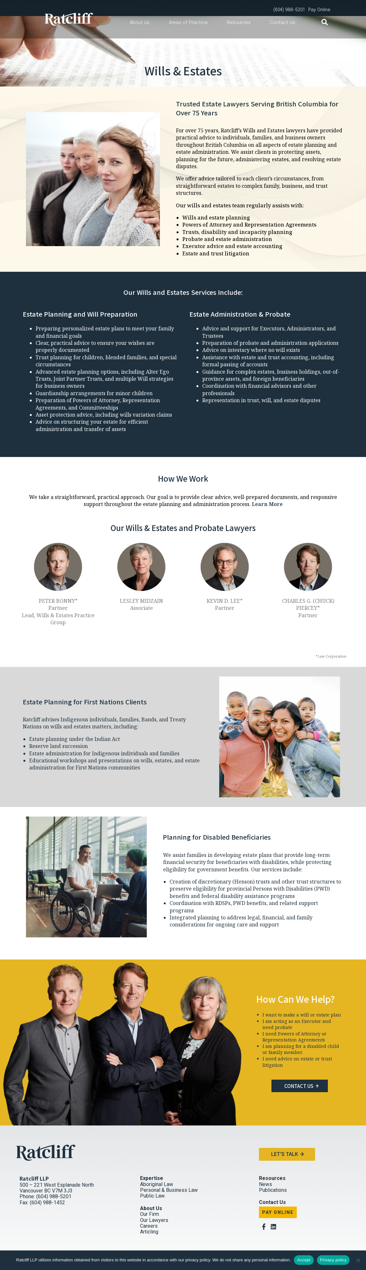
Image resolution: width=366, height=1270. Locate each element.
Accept (303, 1260)
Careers (149, 1210)
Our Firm (149, 1198)
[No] (358, 1260)
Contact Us (282, 23)
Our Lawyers (154, 1204)
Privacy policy (333, 1260)
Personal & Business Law (169, 1174)
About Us (140, 23)
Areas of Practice (188, 23)
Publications (273, 1174)
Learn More (267, 488)
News (265, 1168)
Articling (149, 1216)
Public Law (152, 1180)
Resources (239, 23)
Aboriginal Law (156, 1168)
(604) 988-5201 (289, 10)
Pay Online (278, 1196)
